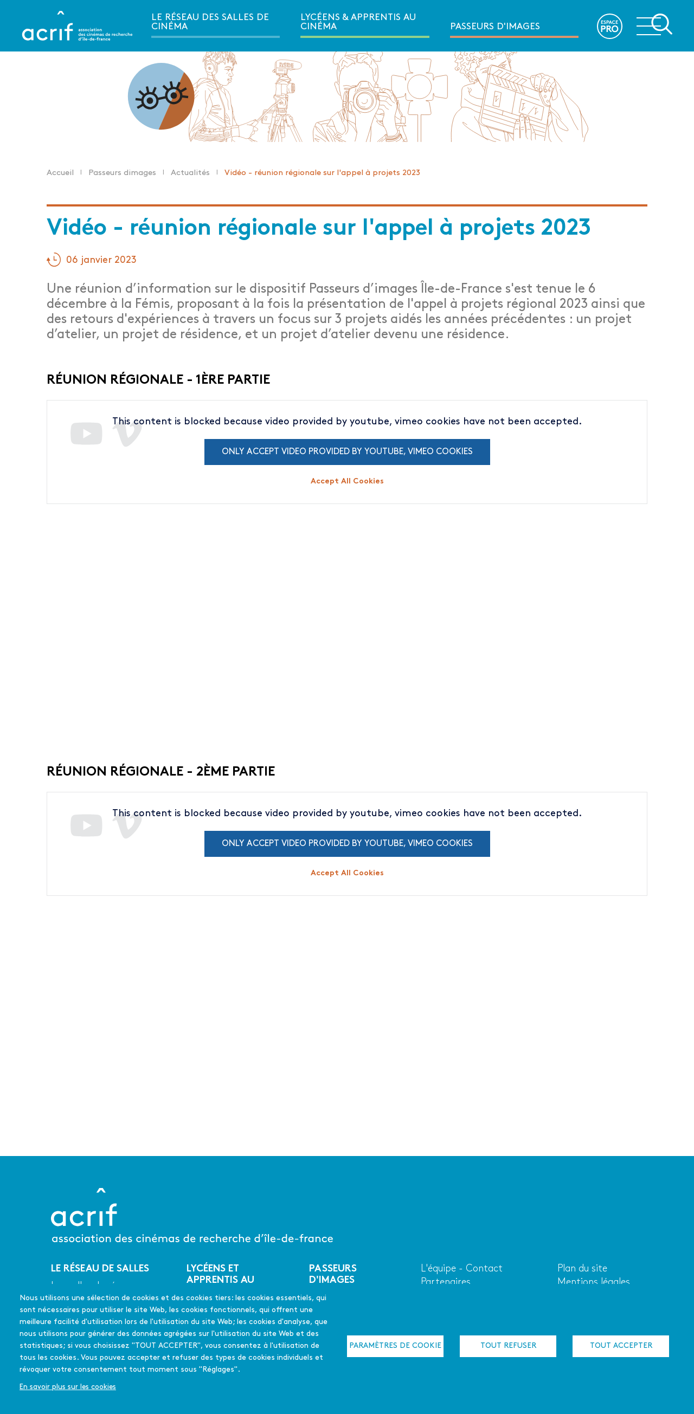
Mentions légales (593, 1282)
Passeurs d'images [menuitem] (495, 26)
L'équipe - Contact (462, 1269)
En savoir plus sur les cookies (68, 1387)
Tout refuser (508, 1346)
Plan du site (582, 1269)
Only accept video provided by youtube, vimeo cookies (347, 452)
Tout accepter (621, 1346)
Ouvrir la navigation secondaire (654, 25)
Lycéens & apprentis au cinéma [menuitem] (358, 22)
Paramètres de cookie (395, 1346)
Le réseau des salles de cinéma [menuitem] (210, 22)
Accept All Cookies (347, 481)
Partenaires (446, 1282)
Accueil (60, 173)
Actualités (190, 173)
